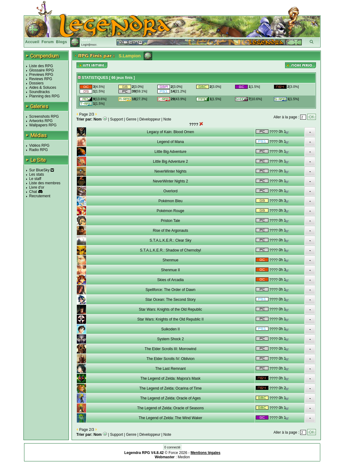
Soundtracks (39, 92)
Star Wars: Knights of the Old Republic (170, 309)
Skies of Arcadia (170, 280)
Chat (33, 192)
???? (273, 132)
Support (116, 119)
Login (85, 44)
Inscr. (93, 44)
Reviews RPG (40, 79)
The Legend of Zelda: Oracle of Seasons (170, 408)
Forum (48, 42)
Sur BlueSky (41, 170)
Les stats (36, 174)
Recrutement (40, 196)
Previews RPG (41, 74)
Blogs (61, 42)
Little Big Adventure (170, 151)
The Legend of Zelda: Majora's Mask (170, 378)
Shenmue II (170, 270)
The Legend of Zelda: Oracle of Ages (170, 398)
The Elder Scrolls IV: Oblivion (171, 359)
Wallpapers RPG (43, 125)
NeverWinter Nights (170, 171)
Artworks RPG (41, 121)
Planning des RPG (44, 96)
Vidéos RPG (39, 145)
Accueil (32, 42)
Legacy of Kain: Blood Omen (170, 132)
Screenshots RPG (44, 116)
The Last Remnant (170, 368)
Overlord (170, 191)
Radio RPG (38, 150)
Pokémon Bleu (170, 201)
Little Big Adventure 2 (170, 161)
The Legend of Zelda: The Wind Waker (170, 418)
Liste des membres (44, 183)
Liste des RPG (41, 66)
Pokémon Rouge (170, 211)
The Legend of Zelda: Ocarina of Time (170, 388)
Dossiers (36, 83)
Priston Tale (170, 221)
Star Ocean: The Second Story (170, 299)
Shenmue (170, 260)
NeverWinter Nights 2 (170, 181)
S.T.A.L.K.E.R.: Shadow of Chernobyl (170, 250)
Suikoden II (170, 329)
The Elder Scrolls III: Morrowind (170, 349)
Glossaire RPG (41, 70)
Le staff (35, 179)
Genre (131, 119)
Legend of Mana (170, 142)
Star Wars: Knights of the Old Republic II (170, 319)
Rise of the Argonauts (170, 230)
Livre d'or (36, 187)
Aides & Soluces (42, 87)
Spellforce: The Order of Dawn (171, 290)
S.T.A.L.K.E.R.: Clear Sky (170, 240)
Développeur (149, 119)
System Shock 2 (170, 339)
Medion (184, 457)
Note (167, 119)
